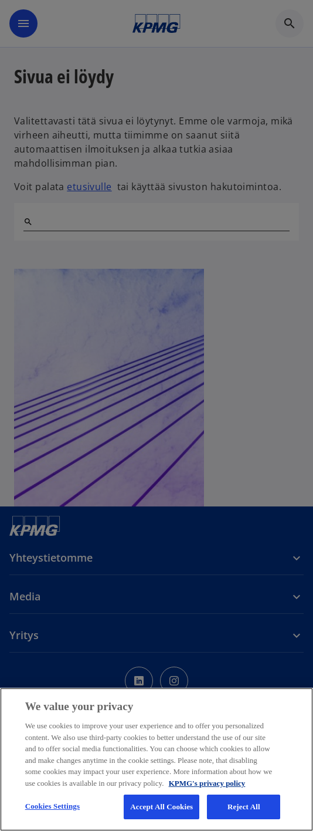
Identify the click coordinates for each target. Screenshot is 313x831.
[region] (156, 759)
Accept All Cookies (161, 806)
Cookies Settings (52, 806)
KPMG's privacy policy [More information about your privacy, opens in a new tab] (207, 783)
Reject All (243, 806)
